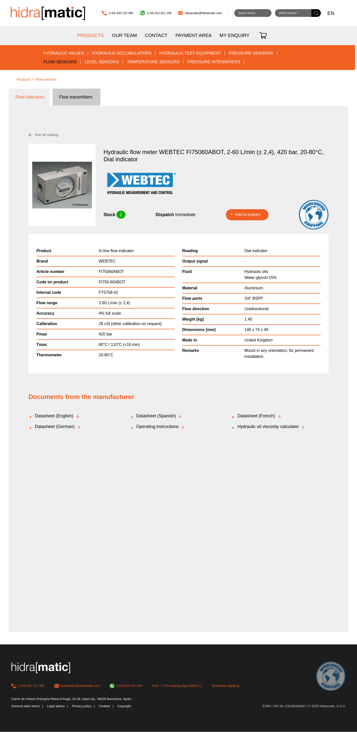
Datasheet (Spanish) (156, 415)
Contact (156, 35)
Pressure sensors (251, 53)
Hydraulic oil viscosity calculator (268, 426)
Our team (124, 35)
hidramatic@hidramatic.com (203, 13)
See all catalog (46, 135)
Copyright (124, 706)
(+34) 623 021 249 (159, 13)
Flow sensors (60, 62)
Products (90, 35)
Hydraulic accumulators (121, 53)
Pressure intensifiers (213, 62)
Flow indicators (29, 97)
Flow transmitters (75, 97)
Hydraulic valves (63, 53)
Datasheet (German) (55, 426)
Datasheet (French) (256, 415)
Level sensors (102, 62)
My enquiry (235, 35)
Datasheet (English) (54, 415)
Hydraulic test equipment (190, 53)
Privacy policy (81, 706)
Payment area (193, 35)
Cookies (104, 706)
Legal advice (56, 706)
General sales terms (25, 706)
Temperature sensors (153, 62)
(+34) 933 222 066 (121, 13)
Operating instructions (157, 426)
